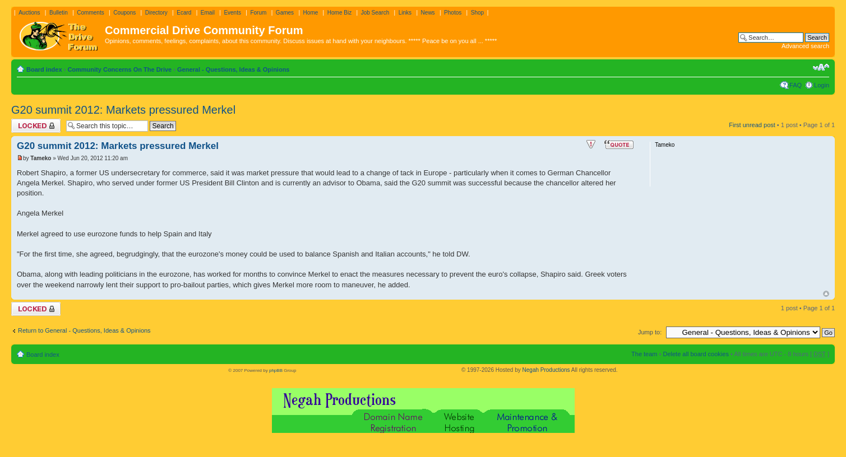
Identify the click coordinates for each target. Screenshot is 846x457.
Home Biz (339, 13)
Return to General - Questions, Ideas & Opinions (84, 330)
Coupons (124, 13)
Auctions (29, 13)
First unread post (752, 125)
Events (232, 13)
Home (310, 13)
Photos (452, 13)
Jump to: (650, 332)
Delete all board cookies (695, 354)
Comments (90, 13)
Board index (44, 69)
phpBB (276, 370)
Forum (258, 13)
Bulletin (58, 13)
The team (644, 354)
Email (208, 13)
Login (821, 85)
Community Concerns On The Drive (119, 69)
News (428, 13)
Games (285, 13)
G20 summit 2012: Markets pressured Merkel (123, 110)
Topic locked (36, 126)
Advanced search (805, 46)
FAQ (795, 85)
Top (826, 294)
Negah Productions (546, 370)
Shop (477, 13)
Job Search (375, 13)
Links (405, 13)
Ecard (184, 13)
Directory (156, 13)
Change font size (821, 67)
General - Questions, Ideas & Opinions (233, 69)
